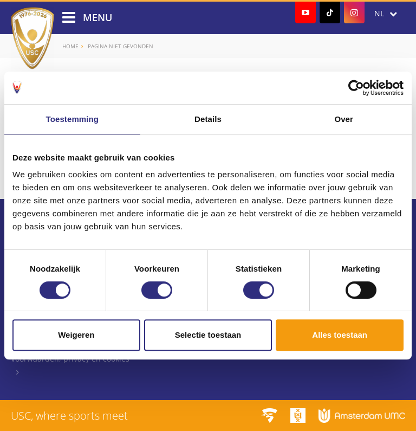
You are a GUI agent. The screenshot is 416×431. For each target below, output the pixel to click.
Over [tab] (343, 119)
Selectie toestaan (208, 334)
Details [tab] (208, 119)
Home (70, 46)
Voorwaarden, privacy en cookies (70, 358)
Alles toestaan (339, 334)
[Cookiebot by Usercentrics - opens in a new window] (356, 88)
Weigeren (76, 334)
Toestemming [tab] (72, 119)
